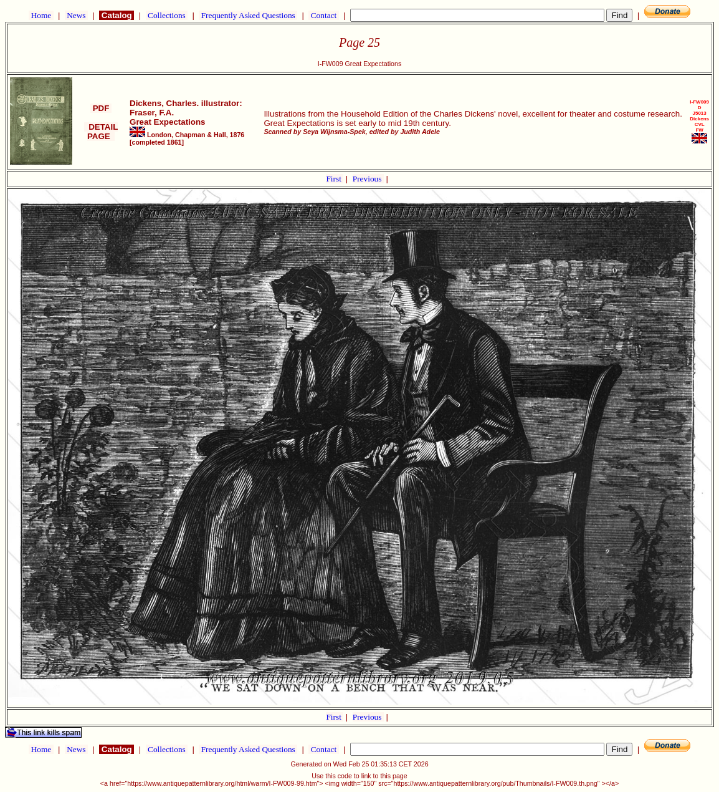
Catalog (116, 15)
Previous (368, 178)
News (76, 15)
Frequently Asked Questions (248, 15)
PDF (101, 108)
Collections (167, 15)
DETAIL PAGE (101, 131)
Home (41, 15)
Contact (323, 15)
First (334, 178)
